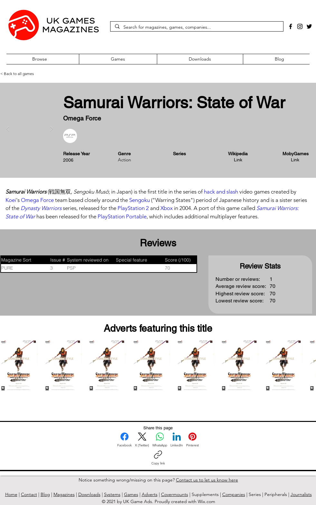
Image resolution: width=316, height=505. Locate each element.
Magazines (64, 494)
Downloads (89, 494)
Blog (45, 494)
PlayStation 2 (133, 208)
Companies (233, 494)
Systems (112, 494)
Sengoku (139, 200)
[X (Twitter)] (142, 440)
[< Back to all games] (25, 73)
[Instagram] (299, 26)
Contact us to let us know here (207, 480)
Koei (10, 200)
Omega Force (37, 200)
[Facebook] (290, 26)
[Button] (183, 118)
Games (131, 494)
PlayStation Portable (122, 216)
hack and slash (221, 191)
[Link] (239, 160)
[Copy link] (158, 458)
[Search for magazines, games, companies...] (196, 27)
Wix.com (206, 501)
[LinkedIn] (176, 440)
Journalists (301, 494)
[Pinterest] (192, 440)
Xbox (166, 208)
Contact (29, 494)
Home (11, 494)
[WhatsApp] (159, 440)
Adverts (150, 494)
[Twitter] (309, 26)
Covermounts (174, 494)
